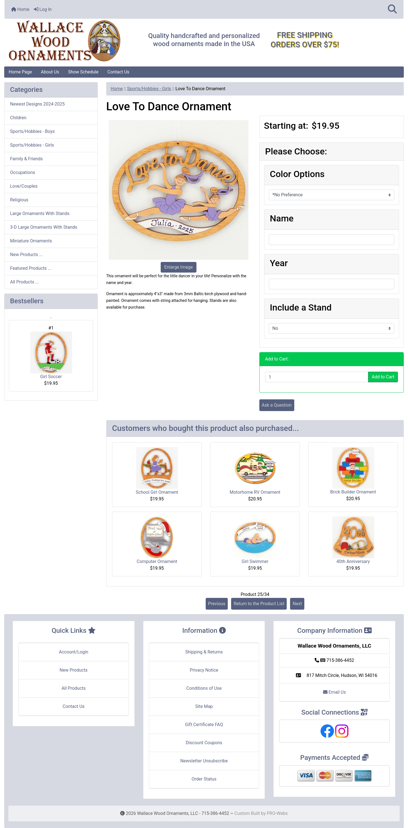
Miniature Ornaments (31, 241)
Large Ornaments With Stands (39, 213)
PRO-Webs (277, 813)
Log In (43, 9)
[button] (392, 9)
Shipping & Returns (204, 652)
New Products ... (26, 254)
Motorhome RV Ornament (255, 492)
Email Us (334, 692)
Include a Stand (301, 307)
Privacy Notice (204, 670)
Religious (19, 199)
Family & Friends (26, 158)
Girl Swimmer (255, 561)
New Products (73, 670)
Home (20, 9)
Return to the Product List (259, 603)
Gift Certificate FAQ (204, 724)
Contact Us (118, 72)
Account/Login (73, 652)
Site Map (204, 706)
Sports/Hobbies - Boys (32, 131)
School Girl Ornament (157, 492)
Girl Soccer (51, 355)
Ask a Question (277, 405)
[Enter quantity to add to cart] (317, 377)
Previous (217, 603)
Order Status (204, 779)
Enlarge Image (178, 267)
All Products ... (24, 282)
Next (297, 603)
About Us (50, 72)
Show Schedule (83, 72)
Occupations (22, 172)
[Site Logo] (71, 41)
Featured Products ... (30, 268)
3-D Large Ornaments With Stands (43, 227)
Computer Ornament (157, 561)
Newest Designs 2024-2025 (37, 104)
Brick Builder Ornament (353, 492)
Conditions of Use (204, 688)
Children (18, 117)
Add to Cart (383, 377)
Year (279, 263)
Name (282, 218)
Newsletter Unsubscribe (204, 760)
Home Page (20, 72)
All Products (73, 688)
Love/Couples (23, 186)
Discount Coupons (204, 742)
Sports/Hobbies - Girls (149, 88)
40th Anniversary (353, 561)
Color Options (297, 174)
